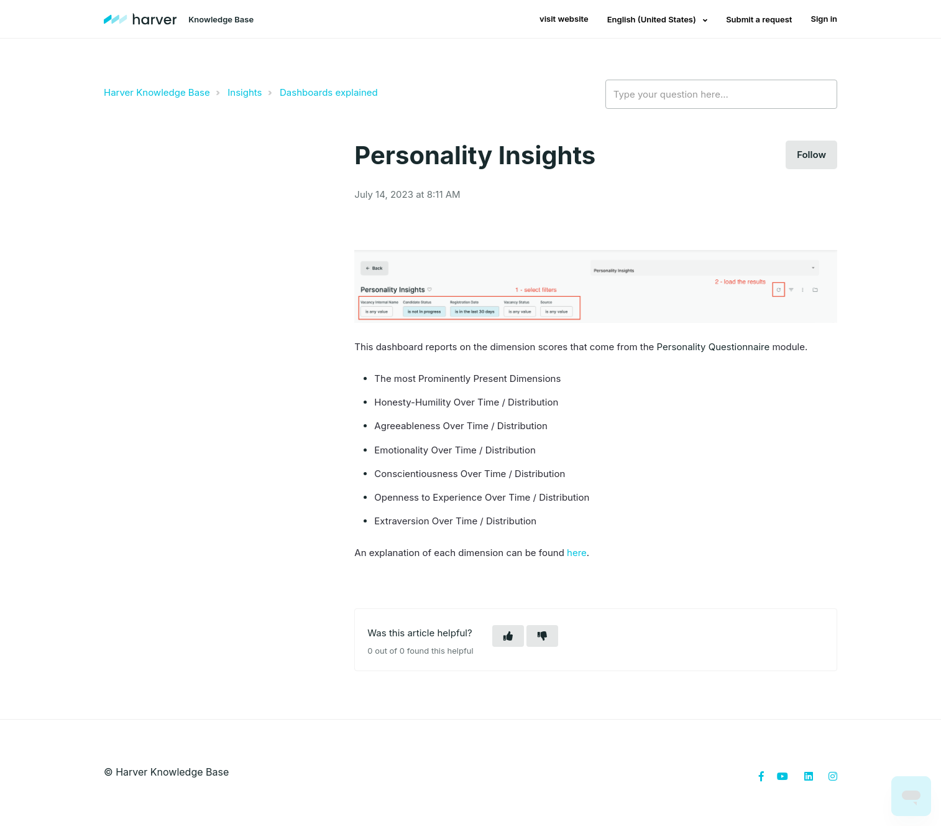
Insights (244, 92)
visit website (564, 19)
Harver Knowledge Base (157, 92)
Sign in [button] (823, 19)
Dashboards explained (329, 92)
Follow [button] (811, 154)
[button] (508, 636)
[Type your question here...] (721, 94)
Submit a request (759, 19)
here (577, 553)
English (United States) (652, 20)
